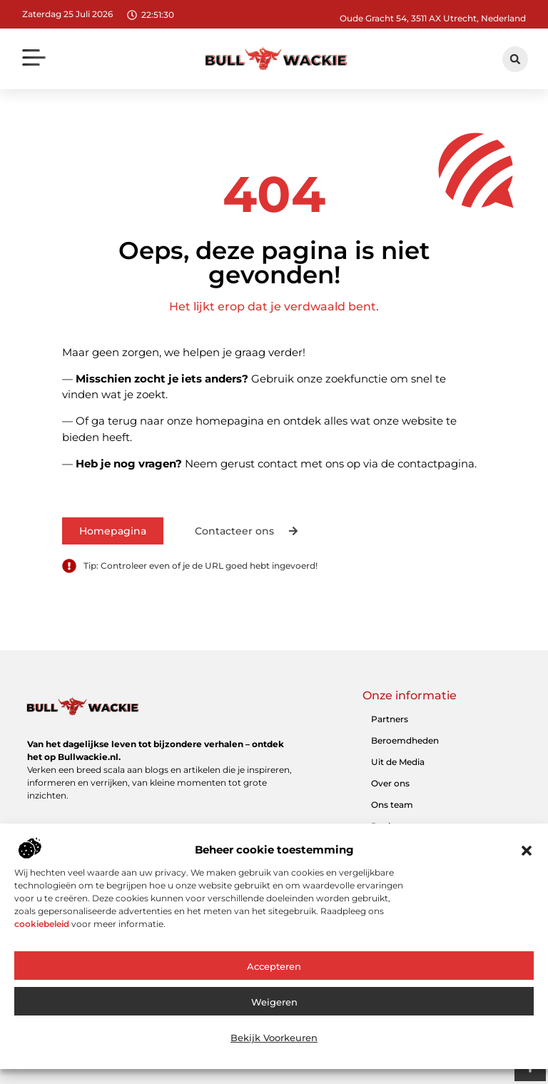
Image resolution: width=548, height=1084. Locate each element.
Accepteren (274, 985)
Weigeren (274, 1021)
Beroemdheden (405, 740)
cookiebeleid (41, 942)
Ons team (392, 804)
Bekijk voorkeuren (274, 1057)
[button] (526, 869)
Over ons (390, 783)
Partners (389, 719)
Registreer (393, 826)
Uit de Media (398, 761)
